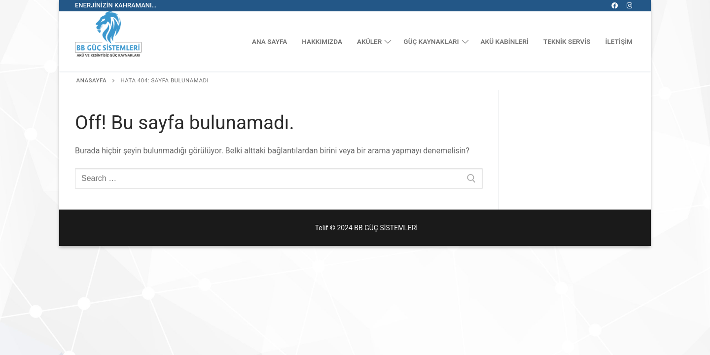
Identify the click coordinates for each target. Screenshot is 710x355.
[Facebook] (614, 5)
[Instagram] (629, 5)
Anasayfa (91, 80)
